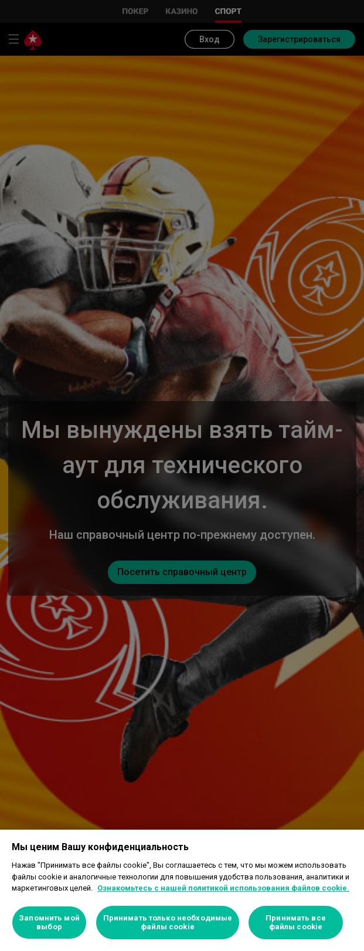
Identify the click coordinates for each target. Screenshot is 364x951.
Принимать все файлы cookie (296, 922)
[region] (182, 890)
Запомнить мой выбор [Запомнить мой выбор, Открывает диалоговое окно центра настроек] (49, 922)
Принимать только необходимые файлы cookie (168, 922)
